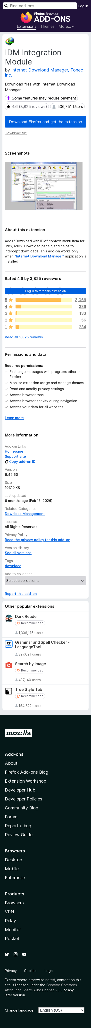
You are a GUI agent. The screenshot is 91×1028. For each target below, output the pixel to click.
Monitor (13, 929)
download (13, 566)
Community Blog (21, 807)
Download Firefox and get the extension (45, 121)
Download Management (25, 514)
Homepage (14, 451)
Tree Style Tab (28, 689)
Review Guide (19, 834)
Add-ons (14, 754)
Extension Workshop (25, 781)
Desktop (13, 859)
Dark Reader (26, 616)
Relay (10, 920)
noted (50, 980)
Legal (49, 971)
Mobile (12, 868)
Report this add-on (21, 594)
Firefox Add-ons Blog (26, 772)
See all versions (18, 553)
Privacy (11, 971)
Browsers (14, 902)
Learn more (14, 418)
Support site (15, 456)
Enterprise (15, 877)
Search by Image (30, 664)
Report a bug (18, 825)
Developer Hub (20, 789)
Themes (47, 26)
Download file (16, 133)
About (11, 763)
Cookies (30, 971)
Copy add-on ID (20, 461)
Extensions (26, 26)
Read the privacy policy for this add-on (37, 540)
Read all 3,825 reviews (24, 337)
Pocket (12, 938)
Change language (19, 1010)
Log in (83, 6)
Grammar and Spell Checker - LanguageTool (42, 644)
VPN (9, 911)
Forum (11, 816)
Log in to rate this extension (45, 291)
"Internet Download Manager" (39, 256)
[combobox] (40, 5)
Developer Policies (23, 798)
